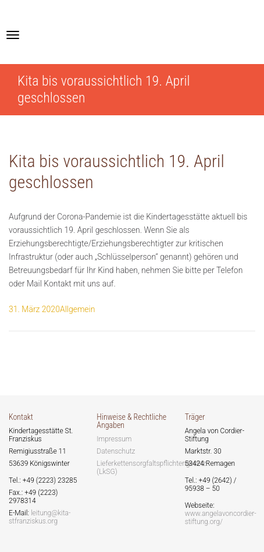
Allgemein (77, 309)
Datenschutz (116, 451)
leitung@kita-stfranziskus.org (40, 517)
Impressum (114, 439)
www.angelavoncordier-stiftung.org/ (220, 517)
